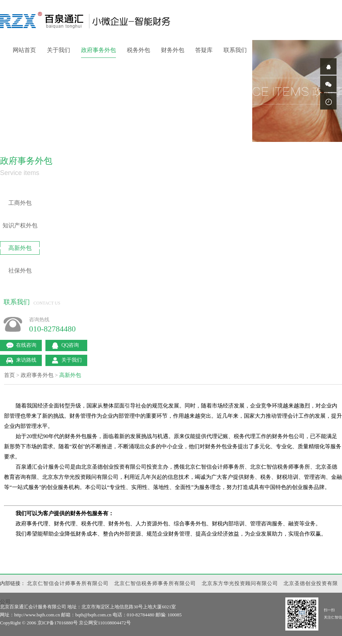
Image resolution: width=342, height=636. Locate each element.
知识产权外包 (20, 225)
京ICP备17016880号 (57, 622)
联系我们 (235, 50)
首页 (9, 375)
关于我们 (58, 50)
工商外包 (20, 203)
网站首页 (24, 50)
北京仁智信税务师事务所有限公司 (155, 583)
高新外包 (20, 248)
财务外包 (172, 50)
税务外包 (138, 50)
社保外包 (20, 270)
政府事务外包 (98, 50)
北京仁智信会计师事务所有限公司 (68, 583)
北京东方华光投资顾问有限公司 (240, 583)
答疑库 (204, 50)
